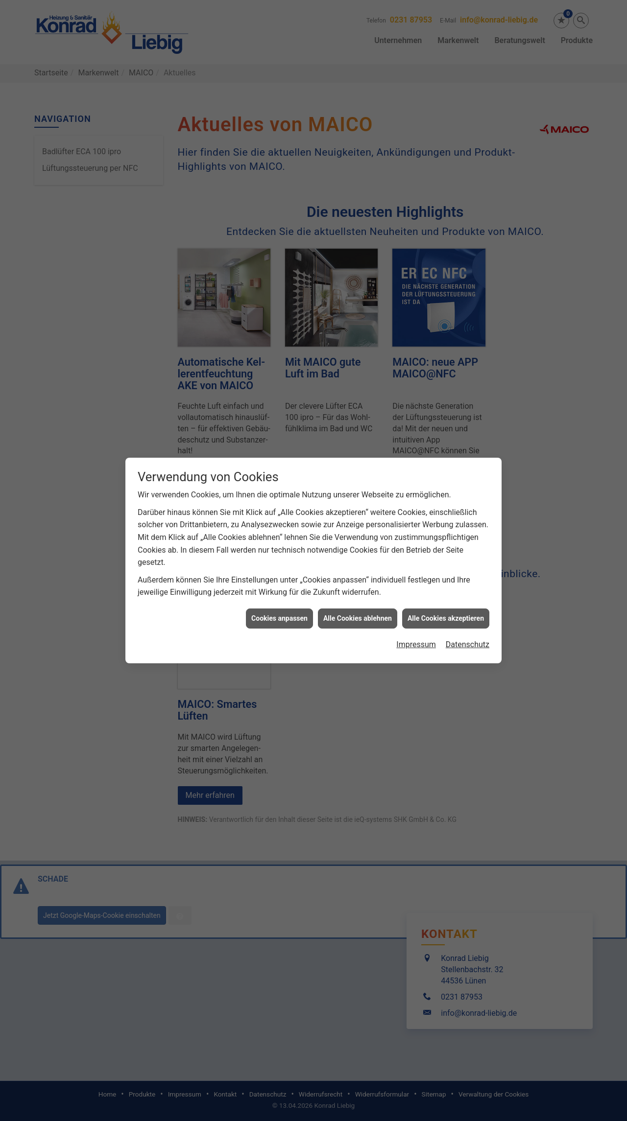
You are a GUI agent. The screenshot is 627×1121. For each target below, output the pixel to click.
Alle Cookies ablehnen (357, 580)
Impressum (416, 606)
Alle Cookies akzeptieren (446, 580)
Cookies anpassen (279, 580)
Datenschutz (467, 606)
